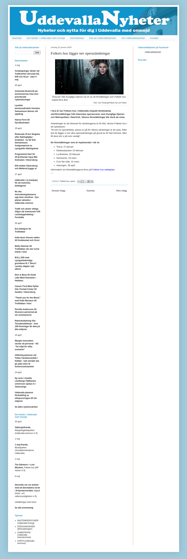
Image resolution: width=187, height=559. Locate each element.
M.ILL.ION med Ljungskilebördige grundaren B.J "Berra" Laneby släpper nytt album (26, 263)
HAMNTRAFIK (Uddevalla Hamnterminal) (24, 535)
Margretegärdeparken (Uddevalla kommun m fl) (26, 430)
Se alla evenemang (24, 508)
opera (72, 181)
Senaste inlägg (58, 191)
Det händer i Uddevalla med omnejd (46, 38)
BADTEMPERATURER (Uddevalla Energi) (27, 521)
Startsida (17, 38)
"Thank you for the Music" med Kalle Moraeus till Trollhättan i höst (27, 301)
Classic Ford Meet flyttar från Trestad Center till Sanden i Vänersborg (27, 289)
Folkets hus (64, 181)
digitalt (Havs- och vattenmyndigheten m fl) (27, 490)
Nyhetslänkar (77, 38)
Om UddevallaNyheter (133, 38)
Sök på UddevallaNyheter (102, 38)
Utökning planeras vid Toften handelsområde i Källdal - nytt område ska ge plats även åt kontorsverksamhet (27, 361)
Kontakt (154, 38)
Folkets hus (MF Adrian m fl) (27, 467)
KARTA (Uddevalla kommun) (25, 542)
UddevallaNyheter (153, 52)
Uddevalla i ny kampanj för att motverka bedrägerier (26, 183)
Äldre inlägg (121, 191)
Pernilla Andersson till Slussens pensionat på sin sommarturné (26, 312)
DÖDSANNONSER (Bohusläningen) (26, 527)
